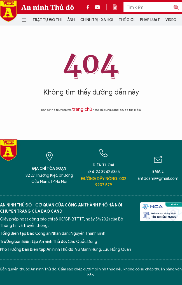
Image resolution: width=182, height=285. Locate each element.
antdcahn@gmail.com (157, 178)
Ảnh (71, 19)
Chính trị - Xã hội (96, 19)
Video (170, 19)
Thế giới (126, 19)
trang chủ (82, 109)
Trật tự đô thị (47, 19)
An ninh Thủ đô (47, 7)
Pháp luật (150, 19)
